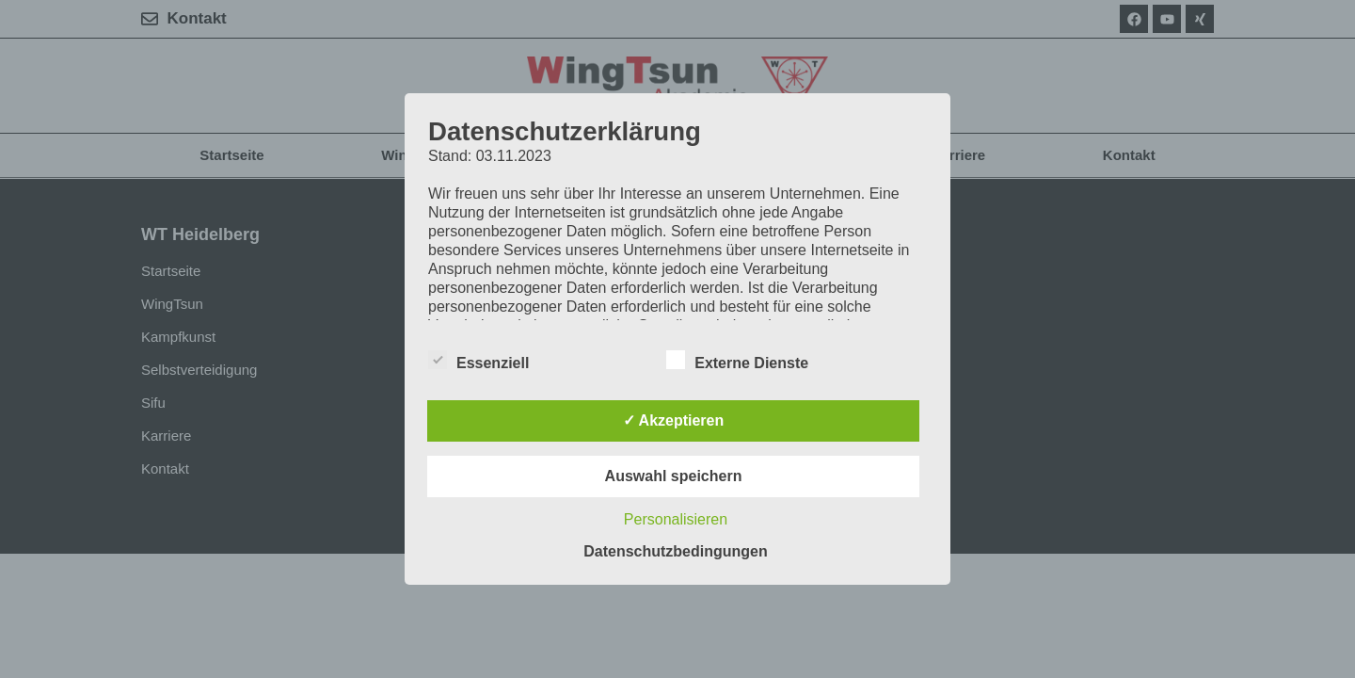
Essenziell (478, 359)
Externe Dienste (737, 359)
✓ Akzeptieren (674, 420)
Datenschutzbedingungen (675, 551)
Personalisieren (675, 519)
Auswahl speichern (673, 476)
